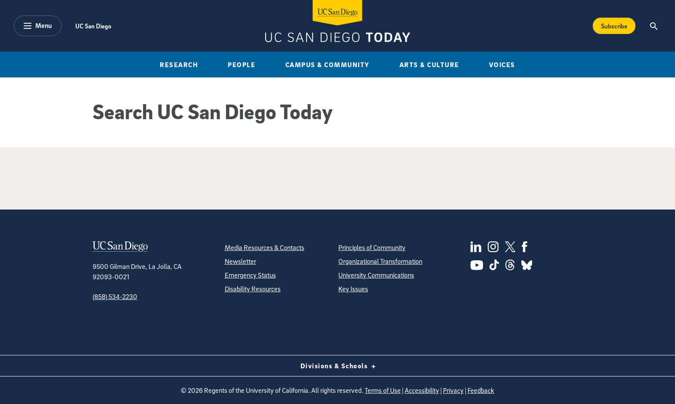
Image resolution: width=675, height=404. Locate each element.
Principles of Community (372, 247)
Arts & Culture (429, 64)
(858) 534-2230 (115, 296)
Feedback (481, 390)
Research (179, 64)
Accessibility (422, 390)
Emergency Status (250, 275)
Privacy (453, 390)
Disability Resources (253, 288)
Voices (502, 64)
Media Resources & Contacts (264, 247)
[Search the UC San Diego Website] (653, 26)
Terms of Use (383, 390)
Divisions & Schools (337, 366)
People (241, 64)
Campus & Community (327, 64)
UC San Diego (93, 26)
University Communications (376, 275)
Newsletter (240, 261)
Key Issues (353, 288)
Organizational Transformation (380, 261)
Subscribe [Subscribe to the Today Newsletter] (614, 26)
